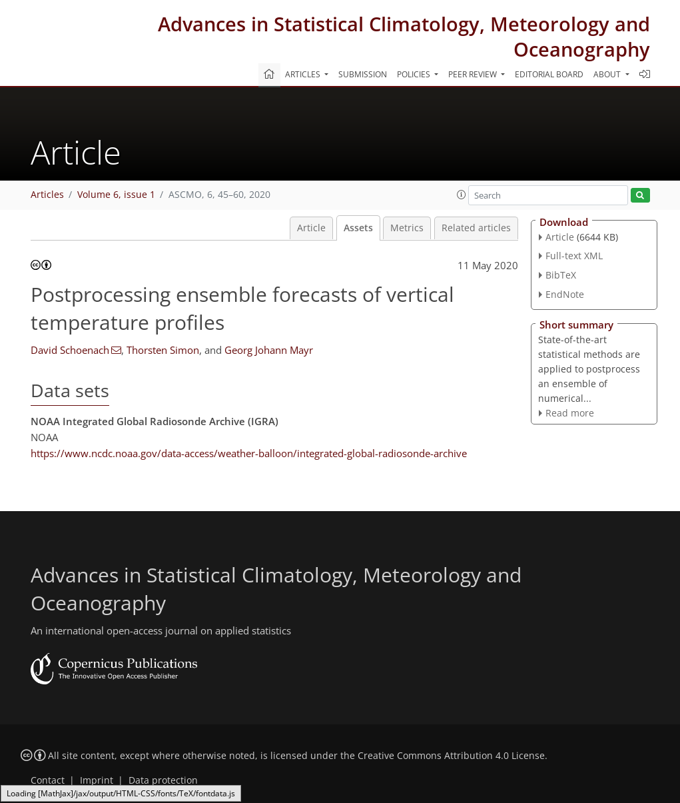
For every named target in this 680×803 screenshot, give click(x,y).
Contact (48, 780)
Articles (47, 195)
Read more (569, 412)
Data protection (163, 780)
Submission (362, 74)
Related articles (476, 228)
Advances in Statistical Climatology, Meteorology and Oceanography (404, 36)
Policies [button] (414, 74)
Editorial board (549, 74)
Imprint (96, 780)
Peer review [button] (473, 74)
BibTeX (560, 275)
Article (311, 228)
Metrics (407, 228)
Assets (358, 228)
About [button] (608, 74)
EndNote (564, 294)
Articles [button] (303, 74)
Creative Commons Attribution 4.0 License (451, 756)
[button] (461, 195)
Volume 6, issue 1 (116, 195)
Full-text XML (574, 255)
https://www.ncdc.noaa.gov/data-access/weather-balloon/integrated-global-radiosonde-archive (249, 453)
